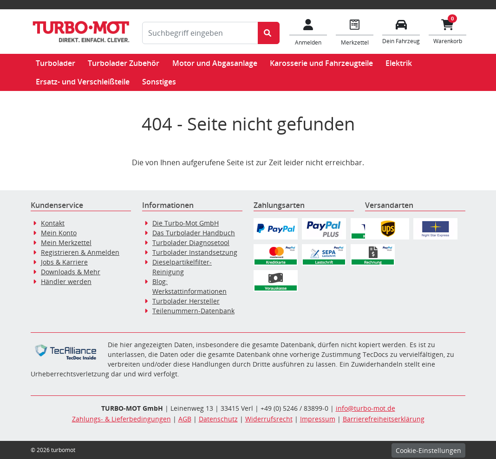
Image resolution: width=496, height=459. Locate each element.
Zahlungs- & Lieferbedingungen (121, 418)
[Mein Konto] (308, 31)
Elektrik (398, 63)
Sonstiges (159, 82)
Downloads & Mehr (70, 271)
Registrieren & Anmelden (80, 252)
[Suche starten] (269, 33)
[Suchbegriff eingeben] (200, 33)
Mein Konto (59, 232)
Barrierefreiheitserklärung (383, 418)
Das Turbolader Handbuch (193, 232)
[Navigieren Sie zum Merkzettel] (355, 31)
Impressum (317, 418)
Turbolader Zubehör (123, 63)
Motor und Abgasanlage (214, 63)
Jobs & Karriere (64, 262)
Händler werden (66, 281)
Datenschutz (218, 418)
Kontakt (53, 223)
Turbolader (55, 63)
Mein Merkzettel (66, 242)
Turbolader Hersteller (186, 301)
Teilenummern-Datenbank (193, 310)
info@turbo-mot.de (365, 408)
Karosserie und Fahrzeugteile (321, 63)
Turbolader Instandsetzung (194, 252)
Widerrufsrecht (269, 418)
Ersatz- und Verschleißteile (83, 82)
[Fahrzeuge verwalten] (401, 30)
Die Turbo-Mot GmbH (185, 223)
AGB (184, 418)
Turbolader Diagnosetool (190, 242)
